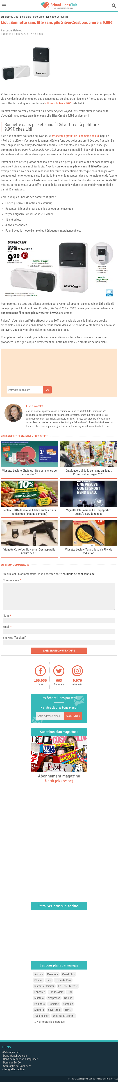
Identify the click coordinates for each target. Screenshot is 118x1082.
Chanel (38, 980)
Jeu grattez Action (14, 1069)
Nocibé (68, 998)
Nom (6, 615)
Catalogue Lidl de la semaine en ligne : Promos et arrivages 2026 (88, 472)
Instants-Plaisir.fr (44, 986)
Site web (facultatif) (14, 637)
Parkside (54, 1004)
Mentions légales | (76, 1079)
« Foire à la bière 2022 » (59, 103)
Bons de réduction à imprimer (20, 1059)
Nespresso (54, 998)
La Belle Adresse (68, 986)
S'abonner (73, 716)
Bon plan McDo (12, 1062)
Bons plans (25, 16)
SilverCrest (58, 115)
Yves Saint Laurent (63, 1015)
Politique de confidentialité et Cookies (101, 1079)
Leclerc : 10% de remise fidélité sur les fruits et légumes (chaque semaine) (29, 511)
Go (47, 389)
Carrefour (52, 974)
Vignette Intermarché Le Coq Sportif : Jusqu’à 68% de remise (88, 511)
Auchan (38, 974)
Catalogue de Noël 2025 (17, 1066)
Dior (49, 980)
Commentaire (12, 580)
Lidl (80, 103)
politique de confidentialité (79, 574)
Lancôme (39, 992)
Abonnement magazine (59, 778)
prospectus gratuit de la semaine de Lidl (75, 136)
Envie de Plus (63, 980)
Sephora (39, 1010)
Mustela (39, 998)
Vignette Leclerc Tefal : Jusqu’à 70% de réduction (88, 551)
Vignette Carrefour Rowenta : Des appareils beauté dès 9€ (29, 551)
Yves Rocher (41, 1015)
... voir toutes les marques (49, 1021)
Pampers (39, 1004)
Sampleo (68, 1004)
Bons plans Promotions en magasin (51, 16)
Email (6, 627)
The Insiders (56, 992)
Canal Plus (68, 974)
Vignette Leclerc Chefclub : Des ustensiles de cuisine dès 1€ (29, 472)
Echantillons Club (9, 16)
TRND (68, 1010)
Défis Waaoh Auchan (15, 1055)
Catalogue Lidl (11, 1052)
